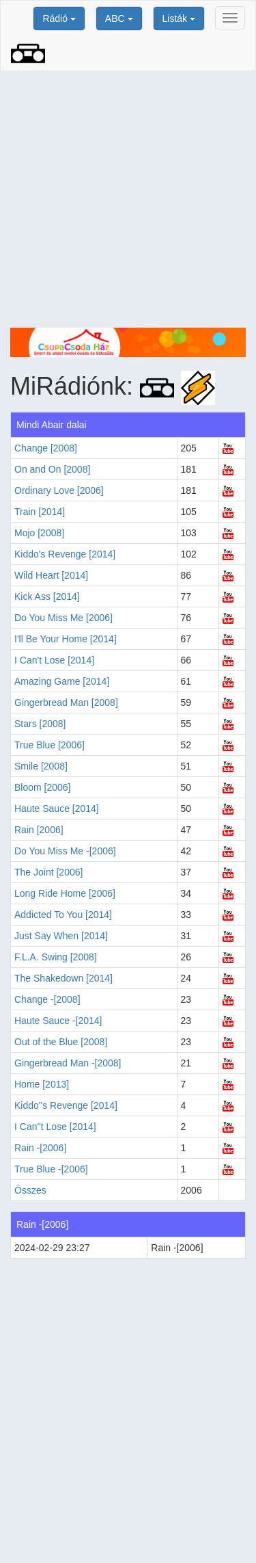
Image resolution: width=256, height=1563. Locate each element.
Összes (30, 1190)
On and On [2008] (52, 469)
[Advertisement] (128, 199)
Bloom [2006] (42, 787)
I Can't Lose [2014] (54, 660)
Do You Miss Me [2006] (63, 617)
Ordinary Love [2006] (59, 490)
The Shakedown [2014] (63, 978)
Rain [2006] (38, 829)
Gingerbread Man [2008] (66, 702)
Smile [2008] (41, 766)
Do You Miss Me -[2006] (65, 850)
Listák (178, 18)
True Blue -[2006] (51, 1169)
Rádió (58, 18)
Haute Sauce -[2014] (58, 1020)
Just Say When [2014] (61, 935)
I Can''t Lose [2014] (55, 1126)
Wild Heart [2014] (51, 575)
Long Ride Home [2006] (64, 893)
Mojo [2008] (39, 532)
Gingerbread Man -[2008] (67, 1063)
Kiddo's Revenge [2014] (64, 554)
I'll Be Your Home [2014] (65, 638)
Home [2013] (41, 1084)
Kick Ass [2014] (47, 596)
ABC (119, 18)
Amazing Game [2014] (61, 681)
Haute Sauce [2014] (56, 808)
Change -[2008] (47, 999)
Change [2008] (45, 448)
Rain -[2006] (40, 1147)
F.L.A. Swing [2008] (55, 956)
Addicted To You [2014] (63, 914)
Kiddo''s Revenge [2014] (65, 1105)
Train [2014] (39, 511)
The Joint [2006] (48, 872)
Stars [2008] (40, 723)
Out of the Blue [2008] (60, 1041)
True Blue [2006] (49, 744)
